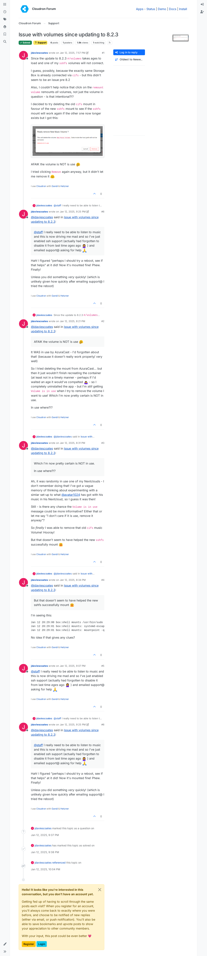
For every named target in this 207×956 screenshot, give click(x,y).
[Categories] (4, 4)
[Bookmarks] (4, 34)
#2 (102, 321)
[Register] (202, 12)
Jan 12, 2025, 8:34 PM (73, 579)
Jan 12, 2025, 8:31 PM (72, 442)
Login (41, 944)
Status (150, 9)
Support (40, 42)
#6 (102, 211)
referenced (59, 862)
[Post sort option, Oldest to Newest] (129, 59)
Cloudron (41, 186)
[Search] (4, 42)
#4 (102, 579)
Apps (139, 9)
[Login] (202, 4)
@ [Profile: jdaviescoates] (42, 217)
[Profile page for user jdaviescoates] (23, 55)
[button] (4, 944)
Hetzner (64, 186)
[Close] (99, 889)
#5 (102, 665)
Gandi (55, 186)
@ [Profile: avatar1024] (70, 495)
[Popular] (4, 27)
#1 (103, 52)
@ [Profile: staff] (57, 205)
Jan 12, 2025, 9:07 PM (73, 665)
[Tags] (4, 19)
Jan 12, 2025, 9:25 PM (73, 211)
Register (28, 944)
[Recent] (4, 12)
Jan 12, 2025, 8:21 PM (72, 321)
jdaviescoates (39, 52)
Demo (162, 9)
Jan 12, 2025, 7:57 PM (72, 52)
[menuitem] (202, 4)
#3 (102, 442)
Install (183, 9)
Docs (172, 9)
